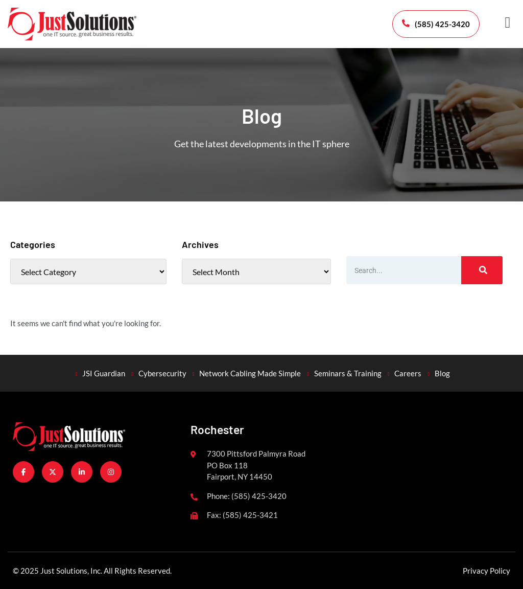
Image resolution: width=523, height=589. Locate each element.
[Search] (482, 270)
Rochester (217, 429)
